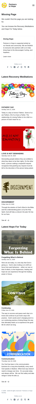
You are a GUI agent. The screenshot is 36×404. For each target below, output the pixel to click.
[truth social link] (25, 67)
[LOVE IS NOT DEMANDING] (18, 148)
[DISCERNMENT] (18, 196)
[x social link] (11, 67)
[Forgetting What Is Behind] (18, 253)
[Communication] (18, 355)
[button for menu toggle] (33, 5)
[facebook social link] (7, 67)
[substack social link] (28, 67)
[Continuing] (18, 304)
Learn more (7, 56)
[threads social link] (21, 67)
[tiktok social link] (18, 67)
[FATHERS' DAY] (18, 101)
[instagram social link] (14, 67)
